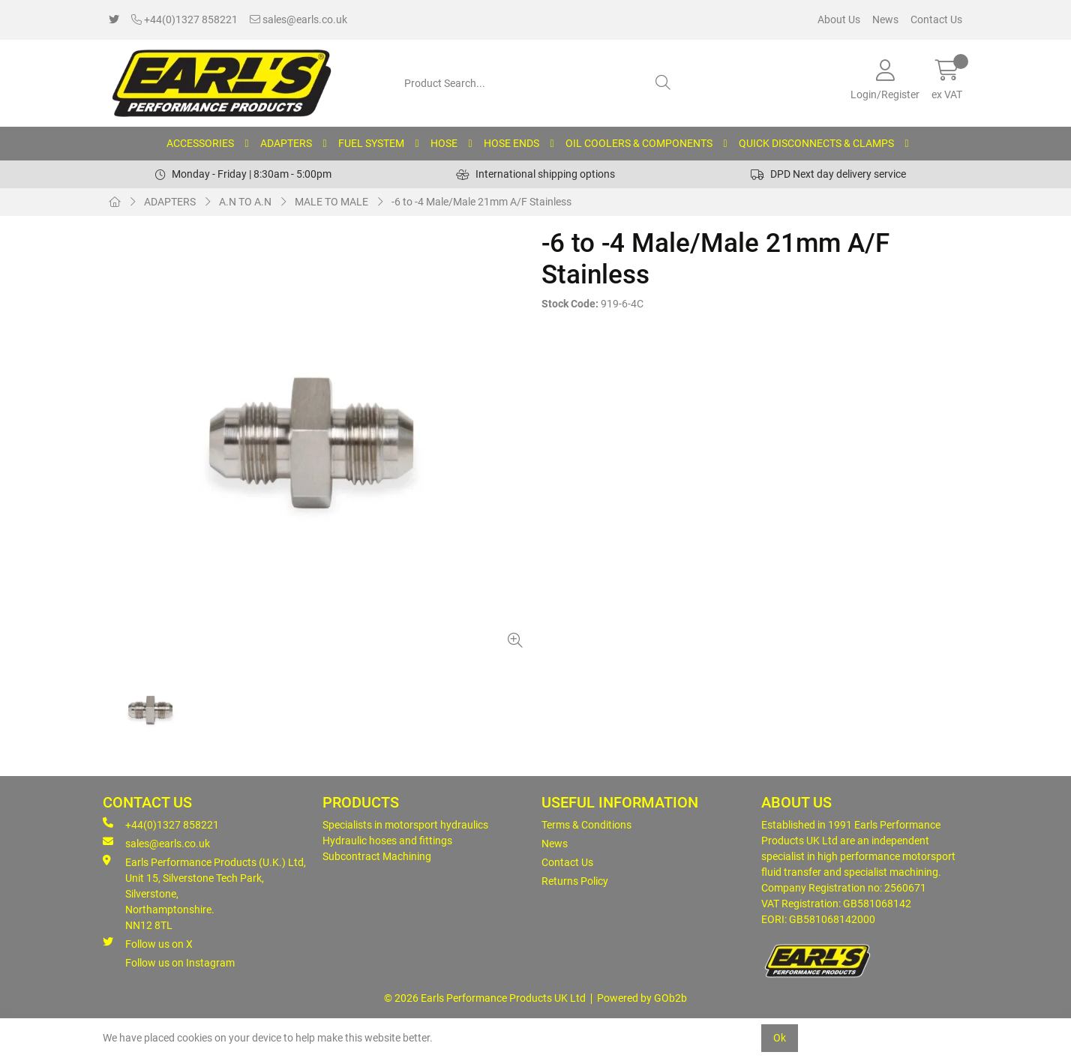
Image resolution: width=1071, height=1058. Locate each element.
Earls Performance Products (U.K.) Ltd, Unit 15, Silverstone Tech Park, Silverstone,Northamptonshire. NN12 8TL (204, 893)
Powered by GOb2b (642, 998)
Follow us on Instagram (180, 963)
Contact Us (936, 19)
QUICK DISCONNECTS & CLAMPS (816, 143)
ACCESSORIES (200, 143)
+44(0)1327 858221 (184, 19)
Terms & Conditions (587, 825)
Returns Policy (575, 881)
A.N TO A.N (245, 202)
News (885, 19)
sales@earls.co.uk (298, 19)
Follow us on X (148, 943)
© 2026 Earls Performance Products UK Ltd (485, 998)
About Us (839, 19)
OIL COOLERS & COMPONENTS (639, 143)
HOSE (444, 143)
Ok (779, 1038)
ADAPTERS (286, 143)
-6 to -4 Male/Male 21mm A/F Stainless (482, 202)
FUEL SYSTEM (371, 143)
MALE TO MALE (331, 202)
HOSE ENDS (511, 143)
